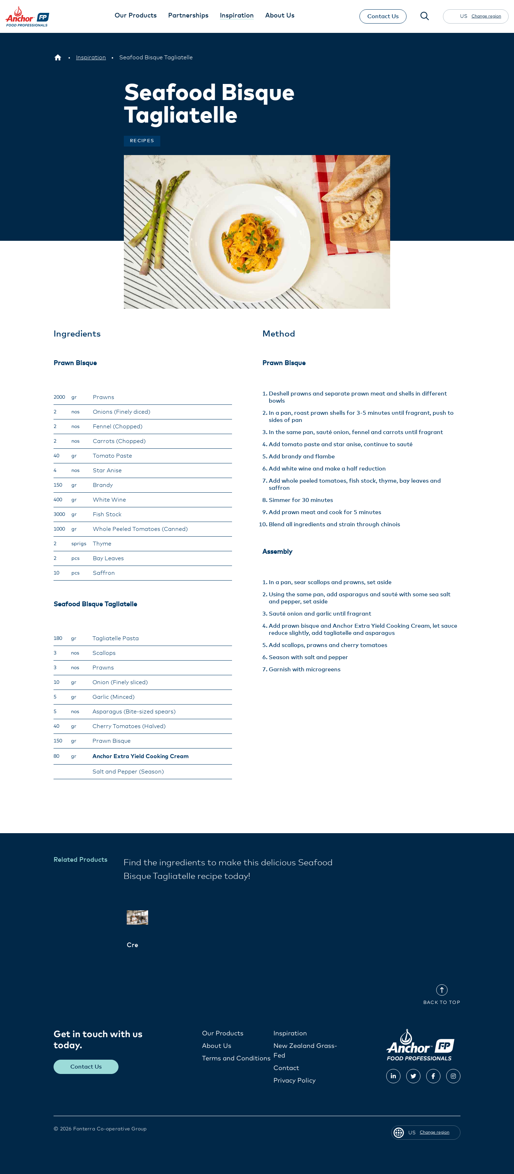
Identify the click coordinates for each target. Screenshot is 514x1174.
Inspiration (290, 1033)
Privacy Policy (294, 1081)
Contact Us (382, 16)
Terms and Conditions (236, 1058)
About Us (216, 1046)
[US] (58, 57)
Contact (286, 1068)
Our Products (222, 1033)
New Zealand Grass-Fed (305, 1051)
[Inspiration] (91, 57)
